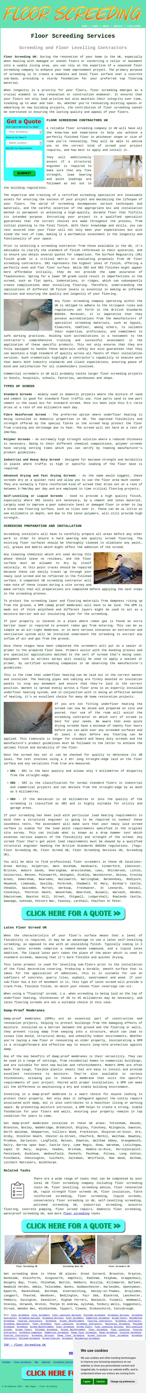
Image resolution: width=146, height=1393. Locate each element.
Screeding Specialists (16, 1324)
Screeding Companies (30, 1333)
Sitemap (6, 1362)
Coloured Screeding (130, 1333)
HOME (84, 26)
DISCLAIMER (134, 26)
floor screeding (128, 1183)
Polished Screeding (94, 1315)
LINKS (94, 26)
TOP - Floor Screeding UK (25, 1345)
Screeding (51, 1321)
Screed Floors (119, 1318)
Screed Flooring (97, 1335)
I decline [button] (100, 1381)
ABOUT (106, 26)
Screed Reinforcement (72, 1321)
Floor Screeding (20, 1315)
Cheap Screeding (108, 1333)
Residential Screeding (87, 1338)
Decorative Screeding (117, 1324)
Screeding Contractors (128, 1321)
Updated (46, 1362)
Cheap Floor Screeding (83, 1333)
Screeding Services (118, 1315)
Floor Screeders (40, 1315)
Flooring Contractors (30, 1321)
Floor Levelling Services (66, 1315)
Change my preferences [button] (123, 1381)
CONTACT (118, 26)
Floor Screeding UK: (21, 56)
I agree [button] (86, 1381)
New (36, 1362)
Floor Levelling (63, 1324)
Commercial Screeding (97, 1318)
